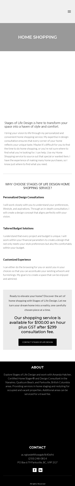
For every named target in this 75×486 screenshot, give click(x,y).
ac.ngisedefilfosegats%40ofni (37, 454)
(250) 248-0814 (37, 458)
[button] (37, 342)
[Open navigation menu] (69, 11)
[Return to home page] (25, 11)
